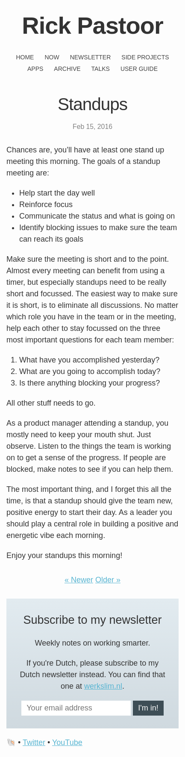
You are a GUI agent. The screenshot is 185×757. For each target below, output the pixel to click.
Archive (67, 68)
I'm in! (148, 708)
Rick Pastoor (92, 25)
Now (51, 57)
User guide (139, 68)
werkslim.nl (103, 686)
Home (25, 57)
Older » (107, 580)
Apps (35, 68)
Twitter (34, 742)
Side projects (145, 57)
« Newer (79, 580)
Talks (100, 68)
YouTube (67, 742)
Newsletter (90, 57)
